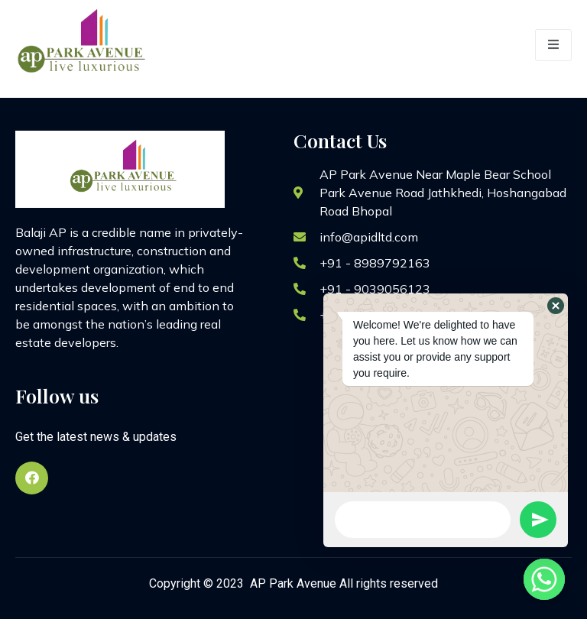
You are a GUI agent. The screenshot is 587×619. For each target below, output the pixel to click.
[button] (555, 305)
